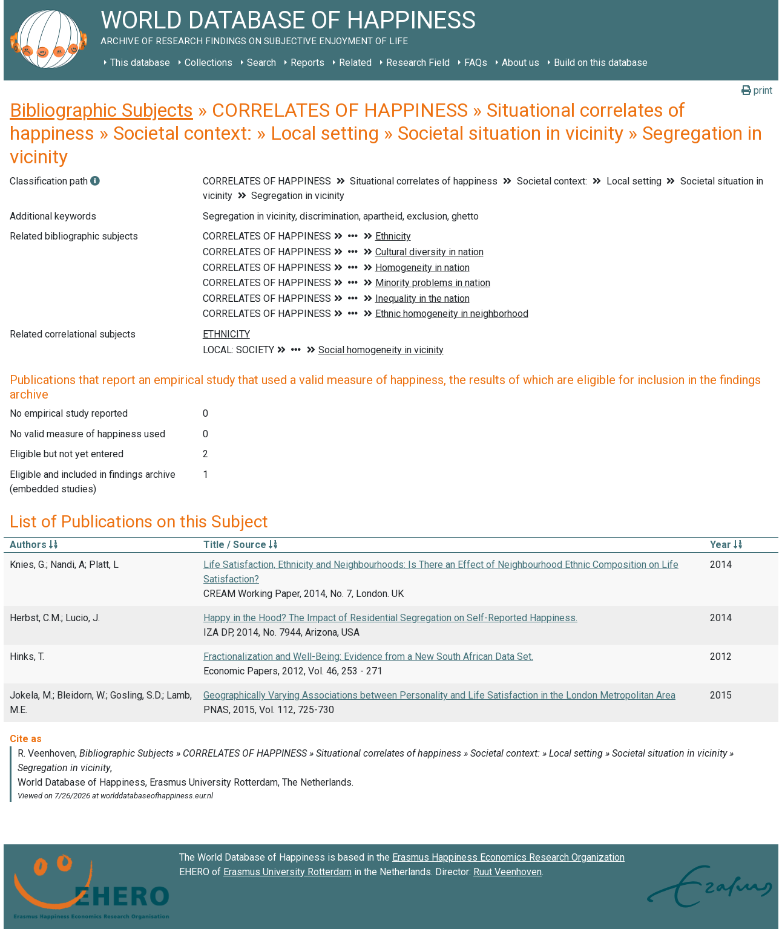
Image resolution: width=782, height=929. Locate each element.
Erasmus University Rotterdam (287, 872)
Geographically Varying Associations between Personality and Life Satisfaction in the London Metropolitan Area (439, 695)
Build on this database (601, 62)
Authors (34, 544)
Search (261, 62)
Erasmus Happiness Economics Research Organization (508, 857)
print (756, 90)
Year (726, 544)
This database (140, 62)
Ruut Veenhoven (507, 872)
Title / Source (240, 544)
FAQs (475, 62)
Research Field (418, 62)
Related (355, 62)
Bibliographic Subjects (101, 110)
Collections (208, 62)
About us (520, 62)
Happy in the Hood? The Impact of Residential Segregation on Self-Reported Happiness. (390, 618)
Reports (307, 62)
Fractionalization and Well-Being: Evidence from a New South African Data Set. (368, 656)
